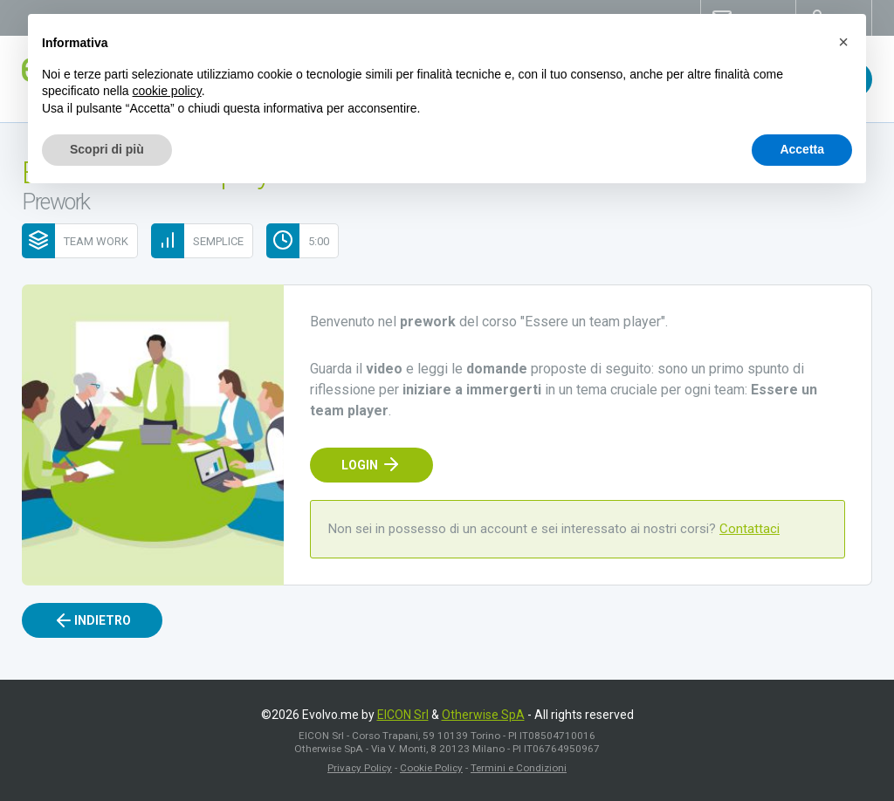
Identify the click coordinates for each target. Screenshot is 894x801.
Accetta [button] (802, 149)
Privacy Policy (359, 768)
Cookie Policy (431, 768)
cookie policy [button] (167, 91)
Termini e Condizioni (519, 768)
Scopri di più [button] (107, 149)
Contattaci (749, 529)
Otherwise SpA (483, 715)
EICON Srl (403, 715)
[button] (843, 42)
